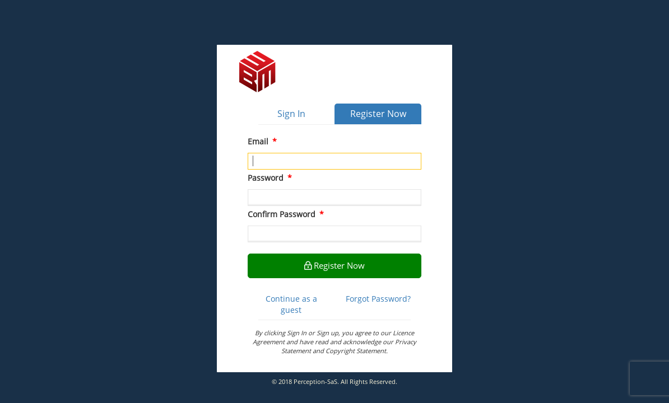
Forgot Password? (378, 298)
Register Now (378, 113)
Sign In (291, 113)
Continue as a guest (291, 304)
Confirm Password (286, 214)
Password (270, 177)
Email (262, 141)
